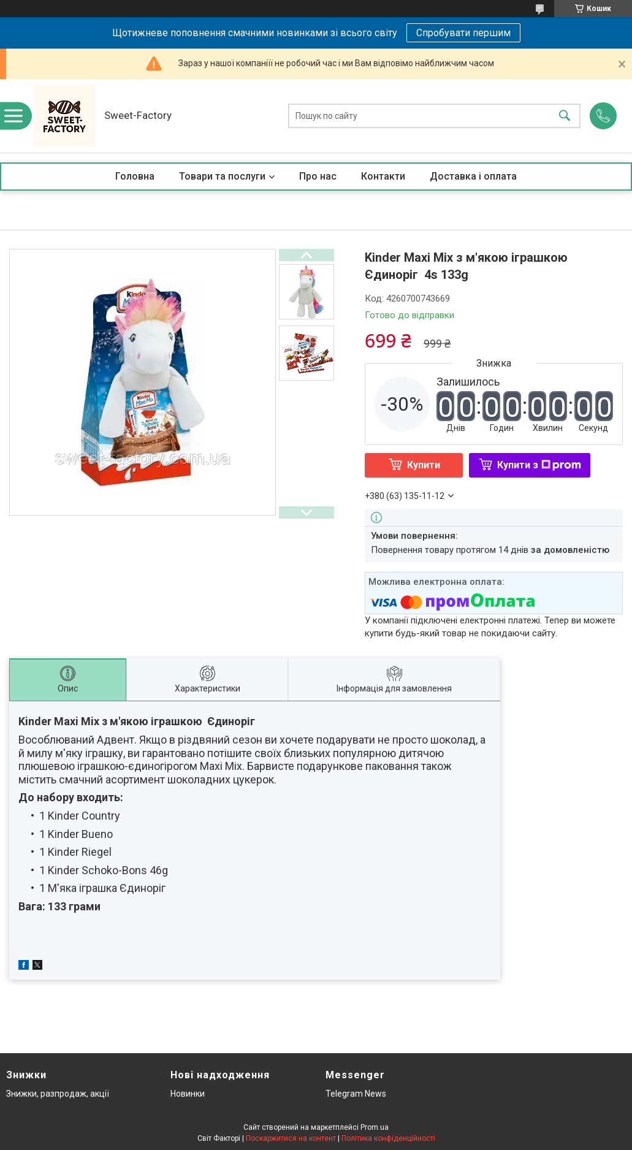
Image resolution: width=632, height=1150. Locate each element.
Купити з (539, 465)
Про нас (318, 176)
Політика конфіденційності (388, 1138)
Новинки (187, 1094)
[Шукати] (564, 116)
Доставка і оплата (473, 176)
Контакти (383, 176)
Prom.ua (374, 1127)
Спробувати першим (463, 33)
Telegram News (356, 1094)
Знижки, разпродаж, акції (57, 1094)
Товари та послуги (222, 176)
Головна (134, 176)
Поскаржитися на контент (291, 1138)
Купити (423, 465)
